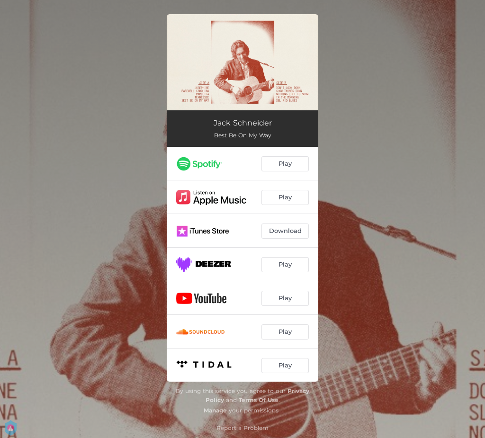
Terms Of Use (258, 399)
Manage (215, 410)
